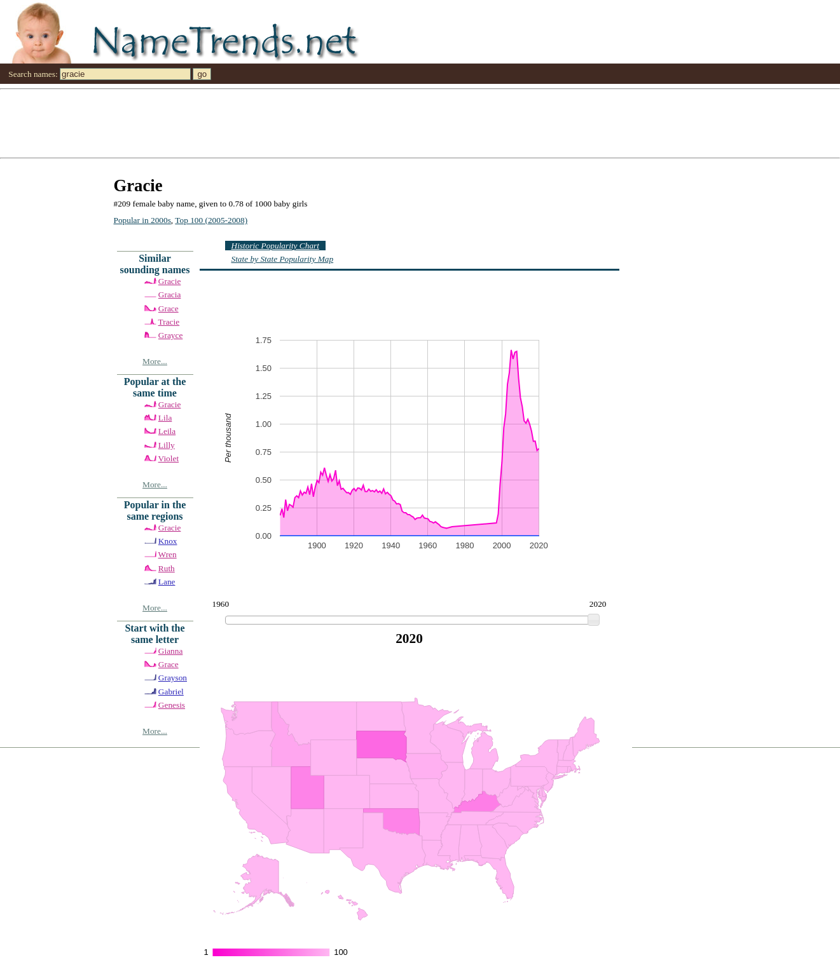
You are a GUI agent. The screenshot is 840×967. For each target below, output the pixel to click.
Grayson (172, 677)
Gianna (170, 651)
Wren (167, 554)
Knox (167, 541)
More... (154, 361)
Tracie (169, 322)
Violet (168, 458)
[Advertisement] (381, 122)
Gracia (169, 294)
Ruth (166, 568)
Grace (168, 308)
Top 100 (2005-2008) (211, 220)
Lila (165, 418)
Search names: (32, 74)
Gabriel (171, 691)
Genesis (171, 705)
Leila (167, 431)
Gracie (169, 281)
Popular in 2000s (142, 220)
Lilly (166, 445)
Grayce (170, 335)
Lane (167, 581)
